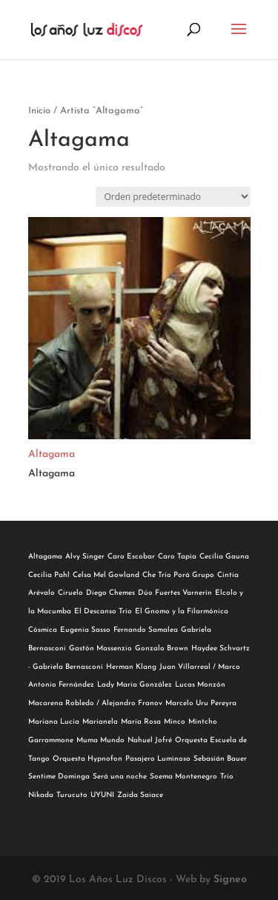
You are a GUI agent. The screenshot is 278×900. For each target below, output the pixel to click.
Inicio (39, 111)
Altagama (51, 454)
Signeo (230, 879)
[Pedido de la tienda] (173, 197)
